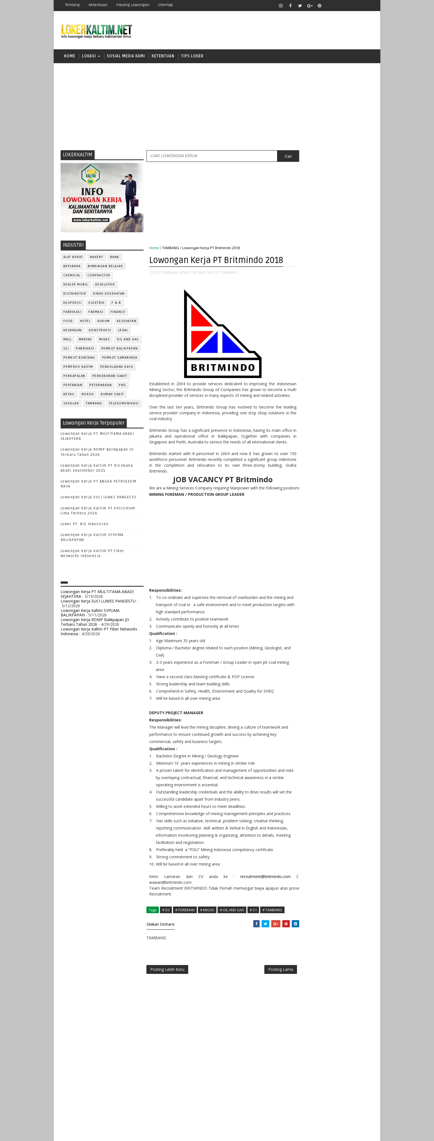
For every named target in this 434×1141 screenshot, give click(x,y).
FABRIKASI (72, 313)
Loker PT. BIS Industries (85, 525)
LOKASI (89, 56)
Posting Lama (269, 1001)
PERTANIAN (73, 386)
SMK (300, 401)
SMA (300, 391)
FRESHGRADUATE (313, 362)
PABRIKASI (85, 349)
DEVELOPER (105, 285)
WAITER (299, 615)
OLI (66, 349)
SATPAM (317, 578)
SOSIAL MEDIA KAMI (126, 56)
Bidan (342, 459)
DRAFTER (327, 478)
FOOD (68, 322)
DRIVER (348, 478)
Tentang (72, 4)
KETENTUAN (163, 56)
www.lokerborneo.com (310, 644)
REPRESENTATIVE (307, 569)
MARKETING (303, 514)
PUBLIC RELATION (308, 551)
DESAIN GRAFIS (348, 468)
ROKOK (88, 395)
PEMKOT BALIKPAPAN (119, 349)
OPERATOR (302, 523)
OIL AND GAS (128, 340)
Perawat (301, 560)
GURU (326, 496)
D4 (298, 352)
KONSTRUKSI (100, 331)
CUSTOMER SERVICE (310, 468)
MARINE (85, 340)
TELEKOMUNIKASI (124, 404)
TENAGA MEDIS (305, 606)
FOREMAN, (169, 285)
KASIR (326, 505)
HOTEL (85, 322)
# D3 (166, 941)
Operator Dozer (308, 532)
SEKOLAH (71, 404)
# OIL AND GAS (232, 941)
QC (318, 560)
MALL (67, 340)
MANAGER (346, 505)
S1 (298, 381)
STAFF (298, 596)
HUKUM (104, 322)
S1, (217, 285)
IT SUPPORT (303, 505)
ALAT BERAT (73, 258)
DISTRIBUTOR (74, 294)
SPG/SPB (353, 587)
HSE (355, 496)
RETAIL (69, 395)
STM (300, 420)
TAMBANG (94, 404)
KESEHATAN (127, 322)
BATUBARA (72, 267)
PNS (122, 386)
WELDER (319, 615)
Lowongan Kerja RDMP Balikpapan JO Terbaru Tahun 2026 (95, 623)
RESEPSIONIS (341, 569)
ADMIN (298, 450)
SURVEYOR (320, 596)
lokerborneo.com (249, 1132)
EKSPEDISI (72, 304)
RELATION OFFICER (344, 560)
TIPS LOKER (192, 56)
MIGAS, (185, 285)
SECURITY (301, 587)
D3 (298, 343)
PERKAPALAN (74, 377)
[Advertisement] (217, 107)
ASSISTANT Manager (311, 459)
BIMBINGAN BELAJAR (105, 267)
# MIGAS (207, 941)
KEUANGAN (72, 331)
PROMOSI (332, 542)
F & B (117, 304)
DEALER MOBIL (75, 285)
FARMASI (96, 313)
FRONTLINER (304, 496)
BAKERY (96, 258)
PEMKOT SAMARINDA (120, 358)
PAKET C (304, 372)
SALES (298, 578)
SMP (300, 410)
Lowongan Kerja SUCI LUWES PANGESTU (98, 498)
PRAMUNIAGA (357, 532)
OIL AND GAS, (203, 285)
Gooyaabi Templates (158, 1132)
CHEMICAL (72, 276)
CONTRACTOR (98, 276)
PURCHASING (341, 551)
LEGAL (123, 331)
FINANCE (118, 313)
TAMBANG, (229, 285)
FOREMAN (355, 487)
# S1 (253, 941)
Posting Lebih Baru (167, 1001)
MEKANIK (328, 514)
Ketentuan (98, 4)
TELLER (342, 596)
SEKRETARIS (327, 587)
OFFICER (349, 514)
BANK (115, 258)
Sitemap (165, 4)
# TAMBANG (272, 941)
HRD (341, 496)
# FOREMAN (185, 941)
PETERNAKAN (101, 386)
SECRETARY (341, 578)
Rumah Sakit (112, 395)
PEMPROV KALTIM (78, 368)
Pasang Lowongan (132, 4)
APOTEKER (347, 450)
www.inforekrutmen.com (312, 649)
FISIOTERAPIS (328, 487)
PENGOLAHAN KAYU (116, 368)
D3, (157, 285)
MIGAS (104, 340)
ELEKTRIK (97, 304)
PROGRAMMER (305, 542)
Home (69, 56)
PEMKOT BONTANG (79, 358)
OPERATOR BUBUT (333, 523)
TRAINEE (332, 606)
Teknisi (353, 606)
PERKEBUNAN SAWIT (109, 377)
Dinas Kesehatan (109, 294)
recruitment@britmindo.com (255, 908)
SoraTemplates (95, 1132)
